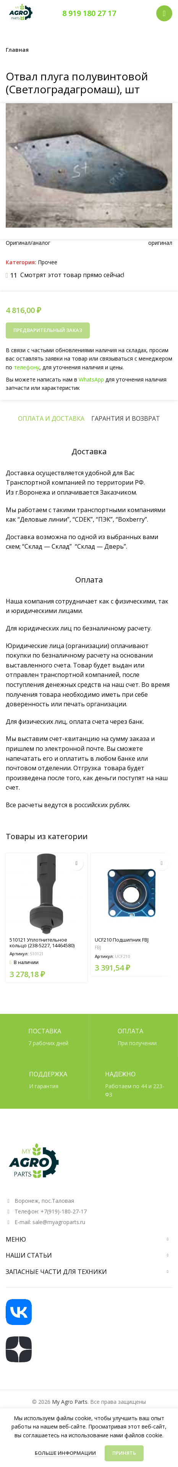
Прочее (47, 262)
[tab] (51, 418)
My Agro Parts (69, 1401)
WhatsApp (91, 378)
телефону (29, 367)
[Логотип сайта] (21, 12)
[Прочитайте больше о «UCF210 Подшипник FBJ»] (161, 863)
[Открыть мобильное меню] (164, 13)
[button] (76, 863)
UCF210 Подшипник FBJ (122, 940)
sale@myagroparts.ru (58, 1222)
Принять (124, 1452)
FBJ (98, 948)
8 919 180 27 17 (89, 13)
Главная (17, 49)
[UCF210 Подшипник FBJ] (131, 893)
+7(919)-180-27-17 (63, 1211)
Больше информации (66, 1452)
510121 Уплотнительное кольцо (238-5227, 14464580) (42, 943)
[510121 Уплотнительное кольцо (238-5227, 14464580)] (46, 893)
